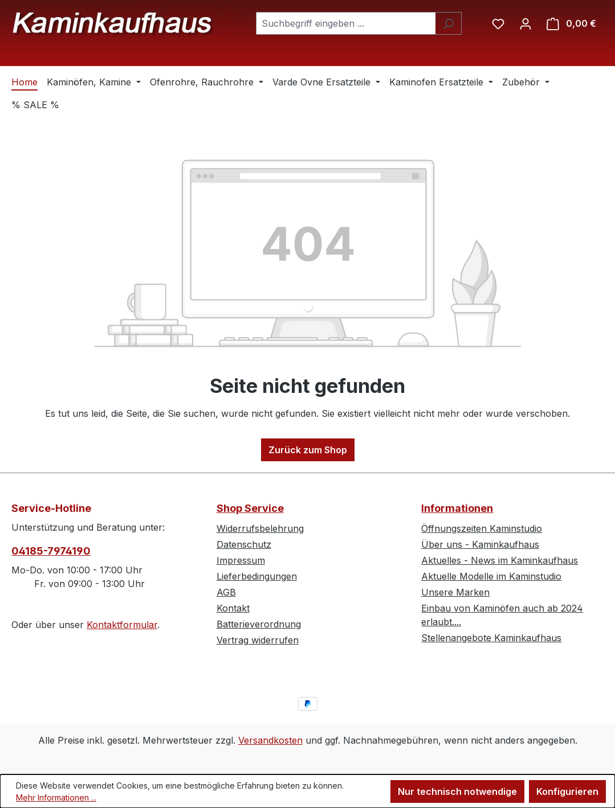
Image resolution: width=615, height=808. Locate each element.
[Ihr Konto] (525, 23)
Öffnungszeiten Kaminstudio (481, 528)
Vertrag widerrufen (258, 640)
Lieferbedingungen (257, 576)
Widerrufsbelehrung (260, 528)
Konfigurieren (567, 791)
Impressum (241, 560)
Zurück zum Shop (307, 450)
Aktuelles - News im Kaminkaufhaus (499, 560)
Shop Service (250, 508)
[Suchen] (448, 23)
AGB (226, 592)
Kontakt (233, 608)
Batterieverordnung (259, 624)
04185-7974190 (51, 551)
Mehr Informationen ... (56, 797)
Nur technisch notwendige (457, 791)
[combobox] (345, 23)
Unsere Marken (455, 592)
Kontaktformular (122, 624)
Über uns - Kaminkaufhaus (480, 544)
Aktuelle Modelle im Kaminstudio (491, 576)
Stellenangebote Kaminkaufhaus (491, 637)
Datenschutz (244, 544)
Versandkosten (270, 740)
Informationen (457, 508)
